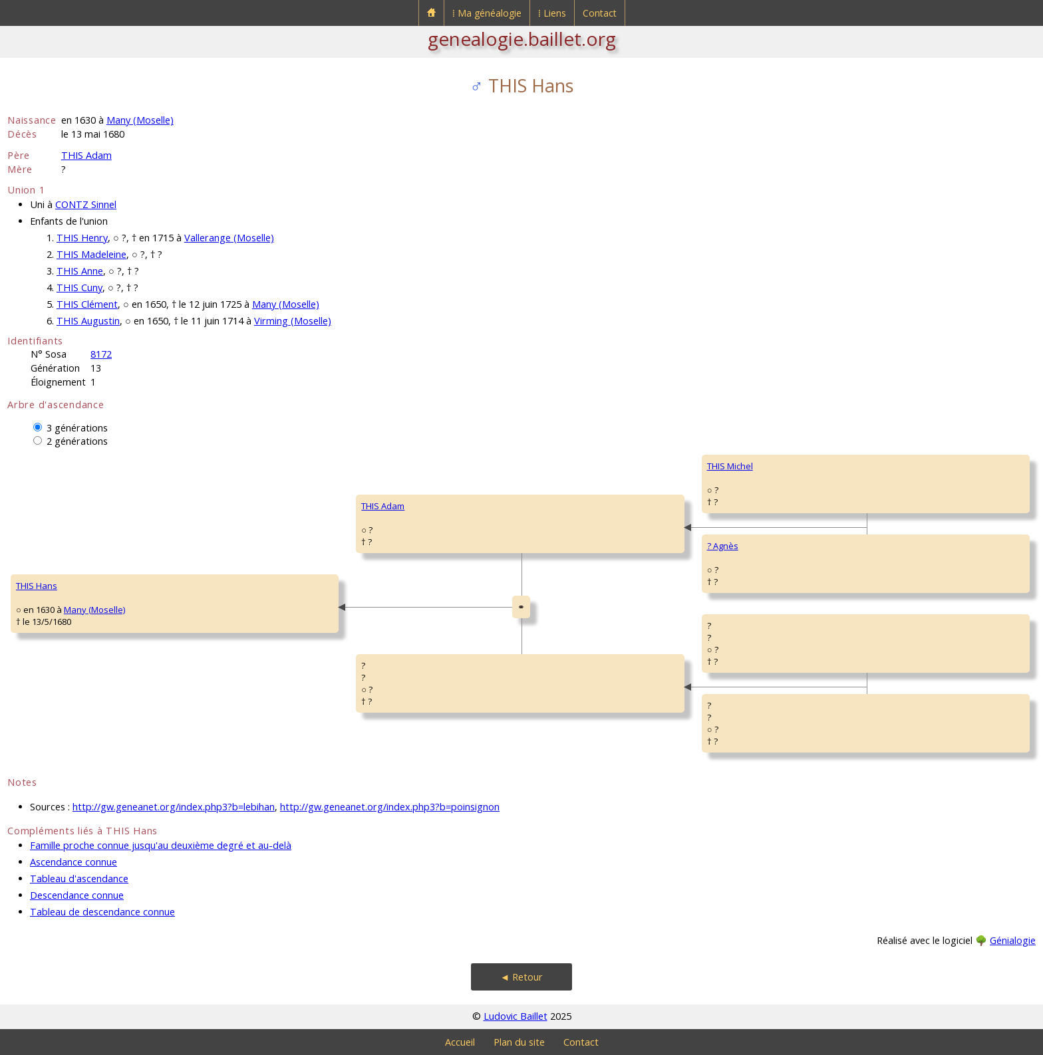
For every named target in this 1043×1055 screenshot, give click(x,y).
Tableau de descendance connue (102, 911)
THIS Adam (86, 155)
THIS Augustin (88, 320)
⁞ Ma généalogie (487, 13)
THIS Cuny (79, 287)
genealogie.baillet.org (522, 38)
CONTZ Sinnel (85, 204)
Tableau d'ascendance (79, 878)
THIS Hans (36, 586)
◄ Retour (521, 977)
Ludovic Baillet (515, 1016)
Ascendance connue (73, 862)
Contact (600, 13)
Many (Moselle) (140, 120)
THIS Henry (82, 237)
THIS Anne (80, 271)
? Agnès (722, 546)
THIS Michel (730, 466)
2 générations (77, 441)
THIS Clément (87, 304)
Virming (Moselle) (292, 320)
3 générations (77, 427)
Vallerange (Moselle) (229, 237)
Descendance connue (77, 895)
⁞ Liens (552, 13)
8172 (101, 354)
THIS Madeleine (91, 254)
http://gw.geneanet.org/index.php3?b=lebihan (174, 806)
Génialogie (1013, 940)
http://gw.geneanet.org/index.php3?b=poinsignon (390, 806)
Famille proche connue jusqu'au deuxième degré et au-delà (160, 845)
